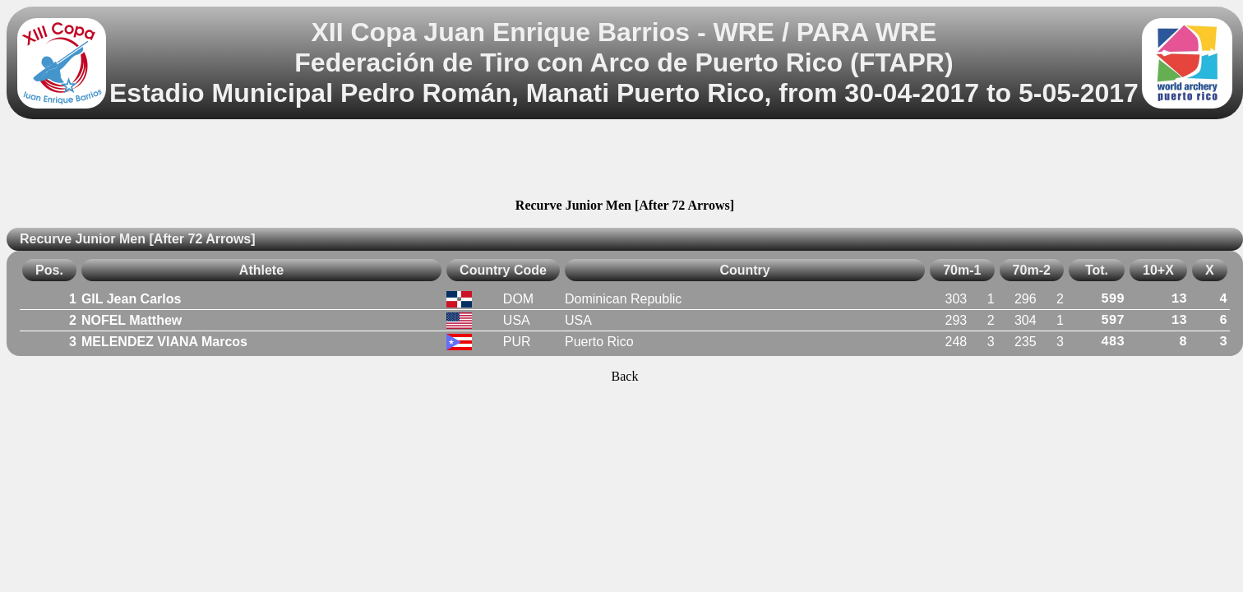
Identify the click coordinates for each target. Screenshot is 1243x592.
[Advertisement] (625, 161)
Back (625, 376)
